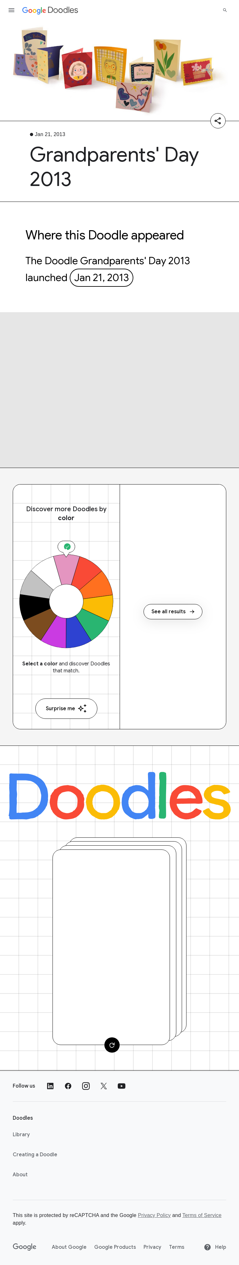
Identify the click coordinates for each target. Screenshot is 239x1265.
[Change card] (112, 1045)
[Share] (218, 120)
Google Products (115, 1247)
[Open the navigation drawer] (11, 10)
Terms (176, 1247)
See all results (172, 611)
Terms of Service (201, 1215)
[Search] (225, 10)
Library (21, 1134)
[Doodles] (119, 796)
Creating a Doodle (35, 1155)
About (20, 1175)
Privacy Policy (154, 1215)
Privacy (152, 1247)
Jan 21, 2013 (101, 277)
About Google (69, 1247)
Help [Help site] (215, 1247)
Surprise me (66, 708)
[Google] (25, 1247)
